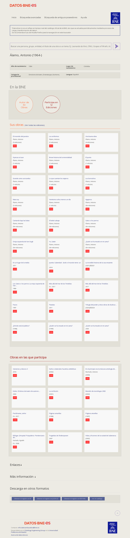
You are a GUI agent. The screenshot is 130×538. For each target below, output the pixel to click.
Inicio (14, 17)
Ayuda (84, 17)
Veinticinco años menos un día (60, 199)
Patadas (52, 305)
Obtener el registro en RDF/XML (75, 499)
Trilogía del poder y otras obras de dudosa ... (101, 305)
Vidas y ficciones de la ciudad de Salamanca (101, 436)
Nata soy (16, 199)
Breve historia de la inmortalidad (60, 157)
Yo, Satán (52, 242)
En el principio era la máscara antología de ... (101, 369)
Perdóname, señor (19, 413)
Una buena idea (91, 136)
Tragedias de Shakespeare (58, 436)
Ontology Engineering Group (35, 530)
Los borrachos (91, 178)
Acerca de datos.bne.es (19, 535)
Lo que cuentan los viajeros (58, 178)
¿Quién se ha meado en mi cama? (97, 242)
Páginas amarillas (55, 413)
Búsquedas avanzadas (30, 17)
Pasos (15, 305)
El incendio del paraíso (21, 136)
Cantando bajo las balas (21, 220)
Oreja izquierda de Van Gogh (23, 242)
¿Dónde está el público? (21, 326)
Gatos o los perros (92, 220)
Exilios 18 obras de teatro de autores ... (26, 391)
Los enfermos (54, 136)
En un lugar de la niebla (21, 263)
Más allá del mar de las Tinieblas (60, 284)
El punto (88, 157)
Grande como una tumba (21, 178)
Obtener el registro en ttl (22, 499)
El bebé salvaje (54, 220)
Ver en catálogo (97, 499)
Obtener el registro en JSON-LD (47, 499)
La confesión (53, 391)
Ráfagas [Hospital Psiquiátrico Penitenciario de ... (28, 437)
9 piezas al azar (18, 157)
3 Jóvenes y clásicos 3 (20, 369)
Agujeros (89, 199)
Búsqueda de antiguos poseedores (60, 17)
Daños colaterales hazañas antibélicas (62, 369)
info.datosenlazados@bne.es (28, 528)
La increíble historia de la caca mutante (99, 263)
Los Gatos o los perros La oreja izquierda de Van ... (28, 285)
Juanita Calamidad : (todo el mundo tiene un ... (65, 264)
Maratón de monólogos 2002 (96, 391)
